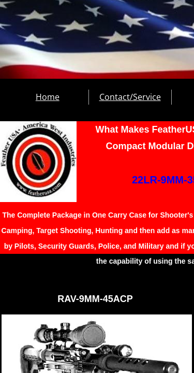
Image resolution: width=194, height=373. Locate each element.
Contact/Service (130, 97)
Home (47, 97)
